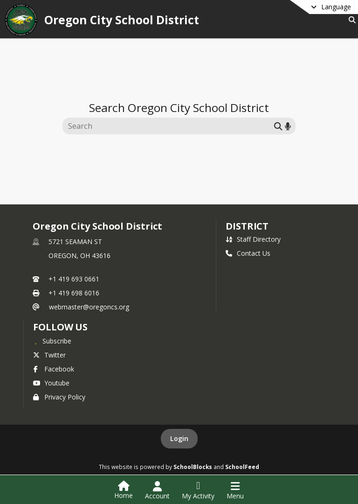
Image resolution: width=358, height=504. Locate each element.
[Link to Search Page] (350, 19)
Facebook (53, 368)
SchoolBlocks (192, 466)
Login (179, 438)
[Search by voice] (288, 125)
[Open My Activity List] (198, 490)
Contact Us (248, 253)
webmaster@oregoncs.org (89, 306)
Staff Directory (253, 239)
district (247, 226)
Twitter (49, 354)
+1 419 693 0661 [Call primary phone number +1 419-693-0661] (73, 278)
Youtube (51, 382)
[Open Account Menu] (157, 490)
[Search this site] (169, 126)
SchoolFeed (242, 466)
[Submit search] (278, 125)
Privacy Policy (59, 396)
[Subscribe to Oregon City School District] (52, 341)
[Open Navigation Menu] (235, 490)
